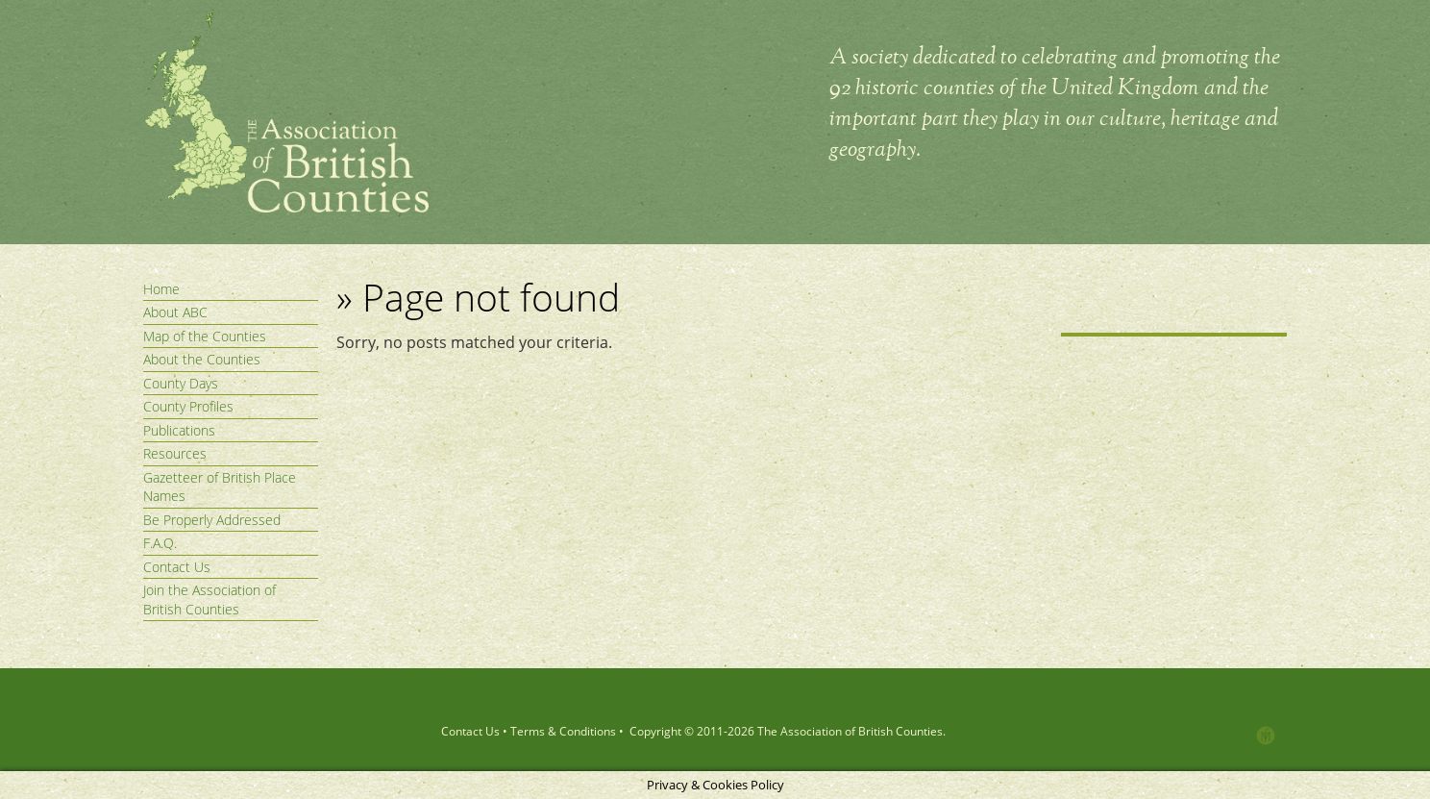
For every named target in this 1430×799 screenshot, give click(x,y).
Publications (179, 430)
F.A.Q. (160, 543)
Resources (175, 453)
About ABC (175, 312)
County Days (180, 383)
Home (161, 289)
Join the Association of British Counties (209, 599)
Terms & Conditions (563, 731)
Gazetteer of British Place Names (219, 487)
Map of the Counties (204, 336)
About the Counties (201, 359)
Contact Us (176, 567)
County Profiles (188, 406)
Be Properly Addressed (212, 520)
